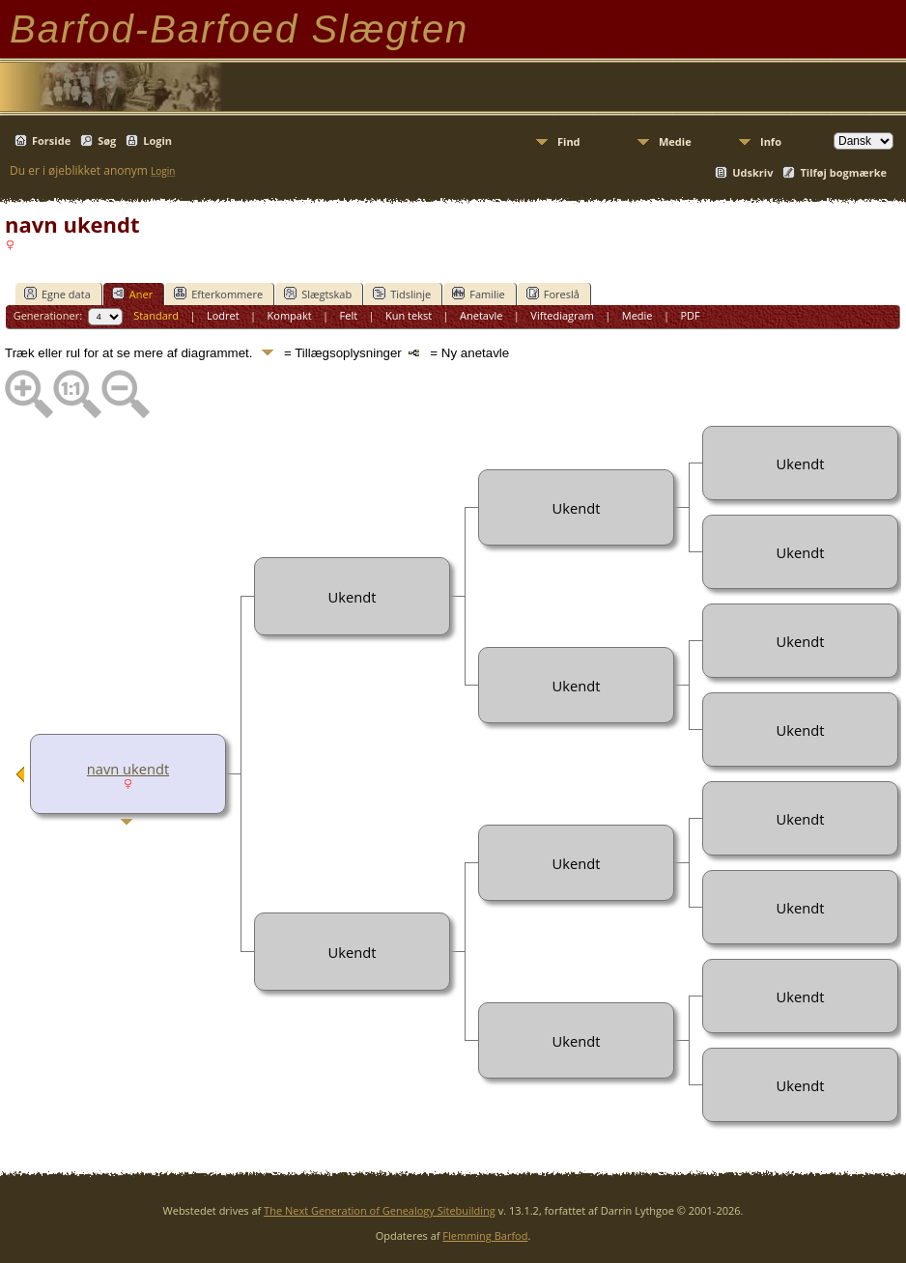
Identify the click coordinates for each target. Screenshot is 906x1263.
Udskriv (752, 172)
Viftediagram (562, 315)
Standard (156, 315)
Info (770, 141)
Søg (107, 140)
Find (568, 141)
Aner (132, 293)
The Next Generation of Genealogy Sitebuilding (379, 1210)
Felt (349, 315)
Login (157, 140)
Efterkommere (218, 293)
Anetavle (481, 315)
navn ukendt (128, 768)
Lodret (223, 315)
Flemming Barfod (484, 1235)
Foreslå (553, 293)
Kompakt (290, 315)
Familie (478, 293)
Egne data (57, 293)
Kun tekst (408, 315)
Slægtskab (318, 293)
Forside (51, 140)
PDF (689, 315)
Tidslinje (402, 293)
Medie (675, 141)
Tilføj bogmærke (843, 172)
